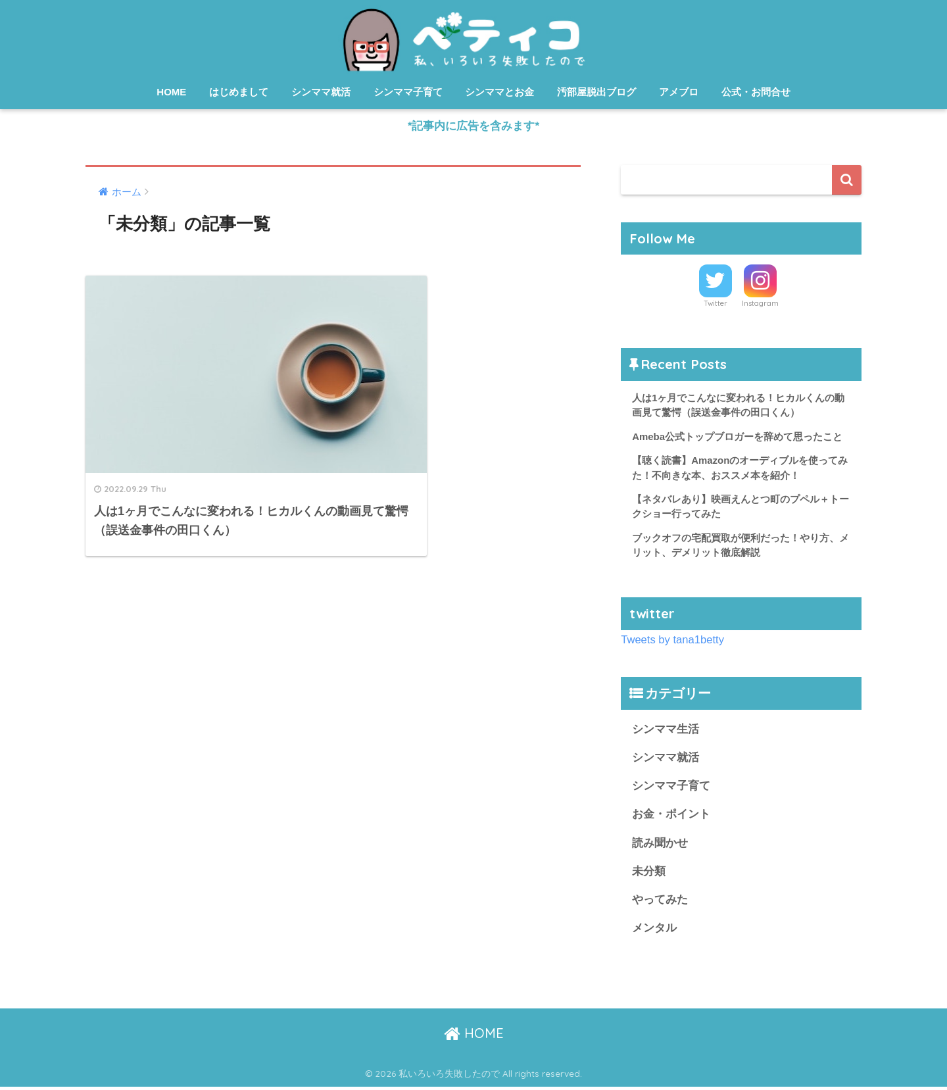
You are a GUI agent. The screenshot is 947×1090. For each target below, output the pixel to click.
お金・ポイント (671, 816)
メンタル (654, 930)
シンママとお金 (499, 91)
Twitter (715, 304)
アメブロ (678, 91)
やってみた (660, 902)
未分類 (649, 873)
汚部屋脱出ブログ (596, 91)
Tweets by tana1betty (673, 641)
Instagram (760, 304)
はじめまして (238, 91)
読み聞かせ (660, 845)
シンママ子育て (408, 91)
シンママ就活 (321, 91)
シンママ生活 (665, 731)
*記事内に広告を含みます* (473, 126)
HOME (171, 91)
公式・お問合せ (755, 91)
